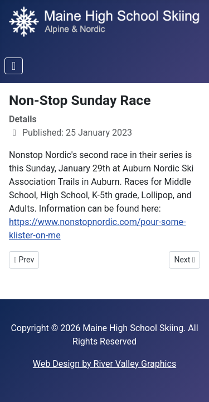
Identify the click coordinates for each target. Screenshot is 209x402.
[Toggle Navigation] (13, 66)
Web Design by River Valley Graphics (104, 363)
